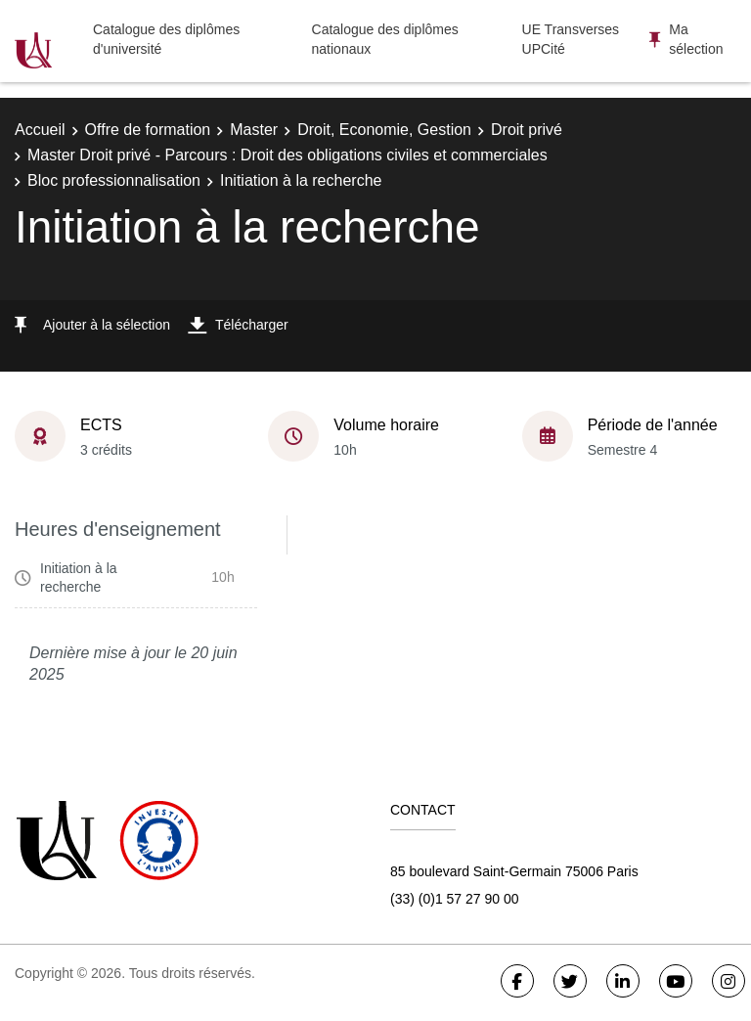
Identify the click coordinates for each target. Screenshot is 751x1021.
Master (254, 129)
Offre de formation (148, 129)
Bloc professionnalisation (113, 180)
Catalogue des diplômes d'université (166, 39)
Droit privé (526, 129)
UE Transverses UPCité (571, 39)
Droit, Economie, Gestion (384, 129)
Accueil (40, 129)
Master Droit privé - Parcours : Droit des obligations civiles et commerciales (287, 155)
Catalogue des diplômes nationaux (385, 39)
